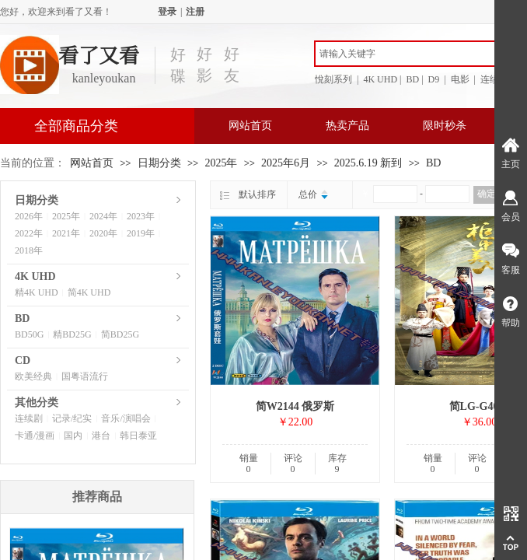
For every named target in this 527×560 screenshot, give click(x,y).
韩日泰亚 (138, 435)
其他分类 (36, 402)
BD (433, 163)
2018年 (29, 250)
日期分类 (159, 163)
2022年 (29, 233)
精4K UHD (36, 292)
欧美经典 (33, 376)
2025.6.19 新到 (368, 163)
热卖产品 (347, 125)
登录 (167, 11)
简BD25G (120, 334)
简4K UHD (89, 292)
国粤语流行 (84, 376)
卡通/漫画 (34, 435)
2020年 (103, 233)
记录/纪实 (72, 418)
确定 (486, 193)
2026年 (29, 216)
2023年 (141, 216)
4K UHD (35, 276)
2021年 (66, 233)
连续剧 (29, 418)
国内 (73, 435)
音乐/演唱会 (125, 418)
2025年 (220, 163)
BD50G (29, 334)
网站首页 (250, 125)
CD (22, 360)
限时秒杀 (444, 125)
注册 (195, 11)
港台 (101, 435)
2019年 (141, 233)
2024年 (103, 216)
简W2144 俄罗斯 (295, 406)
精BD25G (72, 334)
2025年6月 (285, 163)
